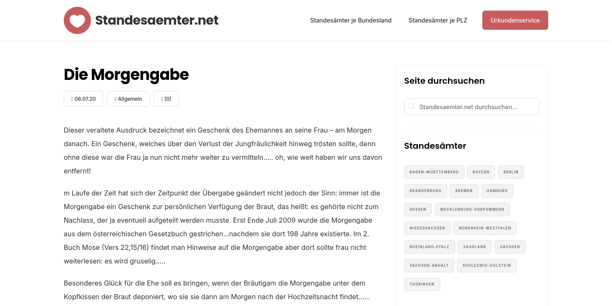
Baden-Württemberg (434, 172)
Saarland (474, 247)
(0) (166, 99)
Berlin (511, 172)
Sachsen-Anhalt (429, 266)
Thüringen (422, 284)
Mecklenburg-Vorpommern (472, 209)
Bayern (481, 172)
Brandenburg (426, 191)
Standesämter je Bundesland (351, 20)
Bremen (464, 191)
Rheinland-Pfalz (430, 247)
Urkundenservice (515, 20)
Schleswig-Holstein (487, 266)
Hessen (418, 209)
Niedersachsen (427, 228)
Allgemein (128, 99)
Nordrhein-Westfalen (485, 228)
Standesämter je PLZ (437, 20)
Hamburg (497, 191)
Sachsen (510, 247)
